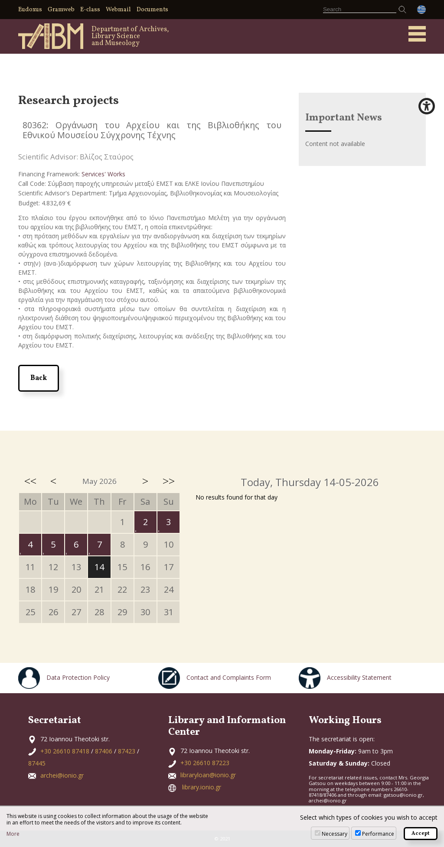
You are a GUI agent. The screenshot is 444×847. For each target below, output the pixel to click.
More (13, 834)
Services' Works (103, 174)
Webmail (118, 10)
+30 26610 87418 (64, 751)
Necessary (334, 833)
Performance (378, 833)
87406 (103, 751)
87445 (37, 763)
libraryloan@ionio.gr (208, 775)
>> (169, 481)
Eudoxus (30, 10)
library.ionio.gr (201, 787)
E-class (90, 10)
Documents (152, 10)
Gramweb (61, 10)
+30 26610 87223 (204, 763)
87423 (126, 751)
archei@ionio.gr (62, 775)
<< (30, 481)
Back (38, 378)
